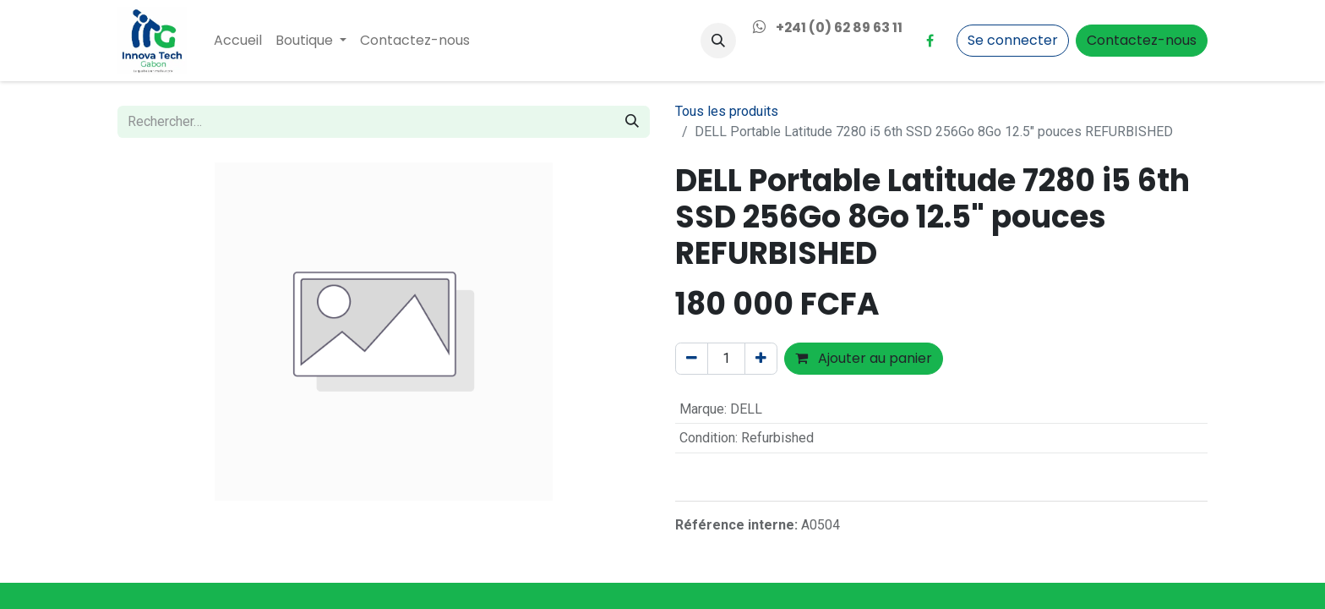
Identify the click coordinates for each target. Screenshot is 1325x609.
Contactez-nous (1142, 40)
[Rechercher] (632, 122)
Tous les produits (726, 111)
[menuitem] (238, 41)
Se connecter (1013, 40)
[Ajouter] (760, 359)
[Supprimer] (691, 359)
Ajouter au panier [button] (863, 358)
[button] (718, 40)
